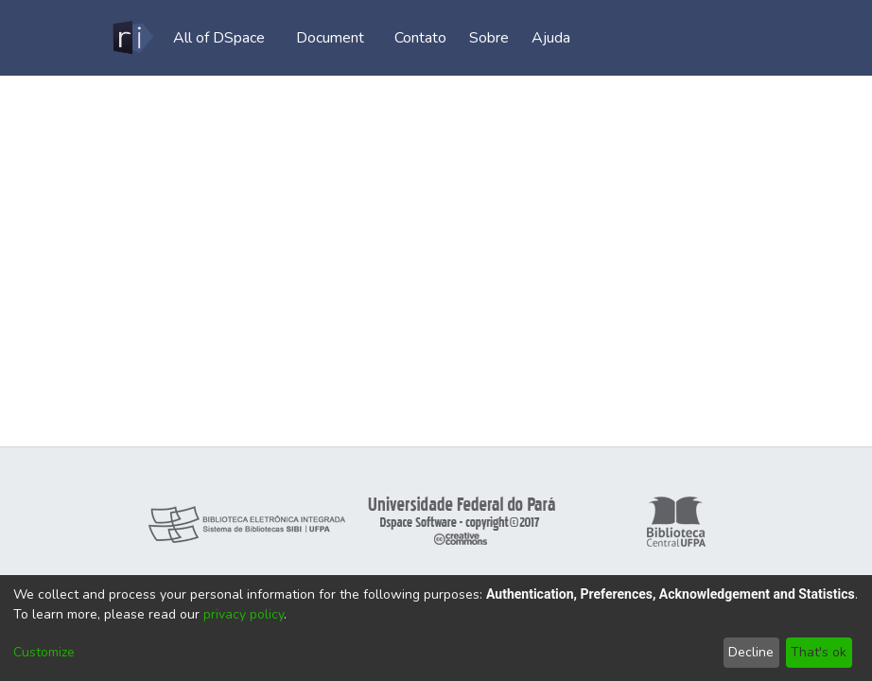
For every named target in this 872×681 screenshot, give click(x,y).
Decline (751, 652)
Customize (44, 652)
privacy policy (243, 614)
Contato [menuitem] (427, 37)
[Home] (132, 38)
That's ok (818, 652)
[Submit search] (663, 37)
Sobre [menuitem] (495, 37)
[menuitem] (224, 38)
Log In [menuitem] (728, 37)
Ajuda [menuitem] (557, 37)
